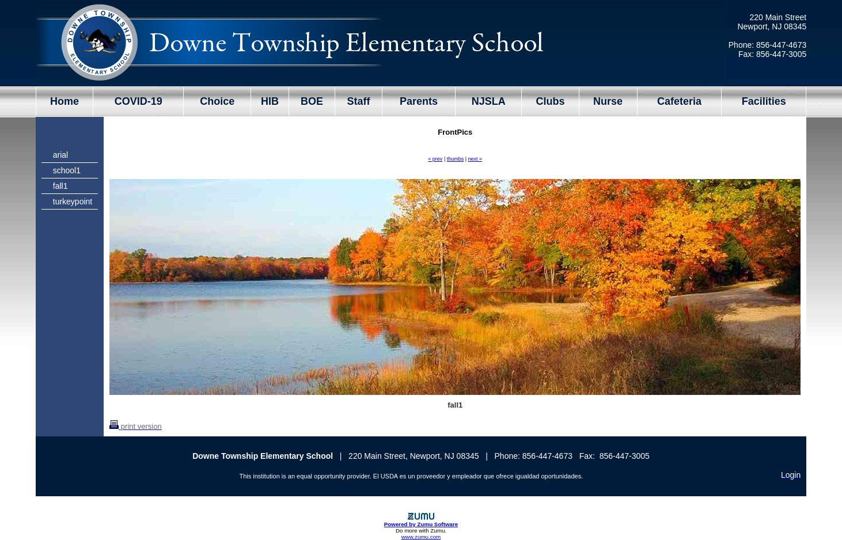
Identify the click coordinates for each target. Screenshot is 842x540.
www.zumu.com (421, 537)
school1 (67, 170)
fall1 (60, 186)
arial (60, 154)
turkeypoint (72, 201)
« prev (435, 159)
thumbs (455, 159)
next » (475, 159)
